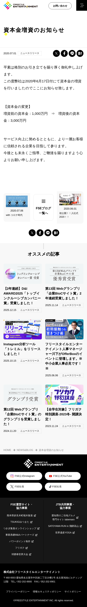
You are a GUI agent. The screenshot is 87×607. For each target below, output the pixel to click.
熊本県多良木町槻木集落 (21, 515)
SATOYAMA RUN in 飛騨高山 (65, 526)
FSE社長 (17, 486)
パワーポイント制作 (21, 541)
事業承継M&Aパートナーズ (22, 535)
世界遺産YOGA (65, 532)
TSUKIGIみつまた (21, 522)
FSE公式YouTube (60, 476)
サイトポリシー (72, 591)
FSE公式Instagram (22, 476)
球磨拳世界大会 (22, 554)
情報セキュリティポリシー (47, 591)
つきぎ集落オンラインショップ (21, 528)
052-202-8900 (24, 581)
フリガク (21, 547)
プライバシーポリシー (18, 591)
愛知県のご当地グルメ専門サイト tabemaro (65, 517)
